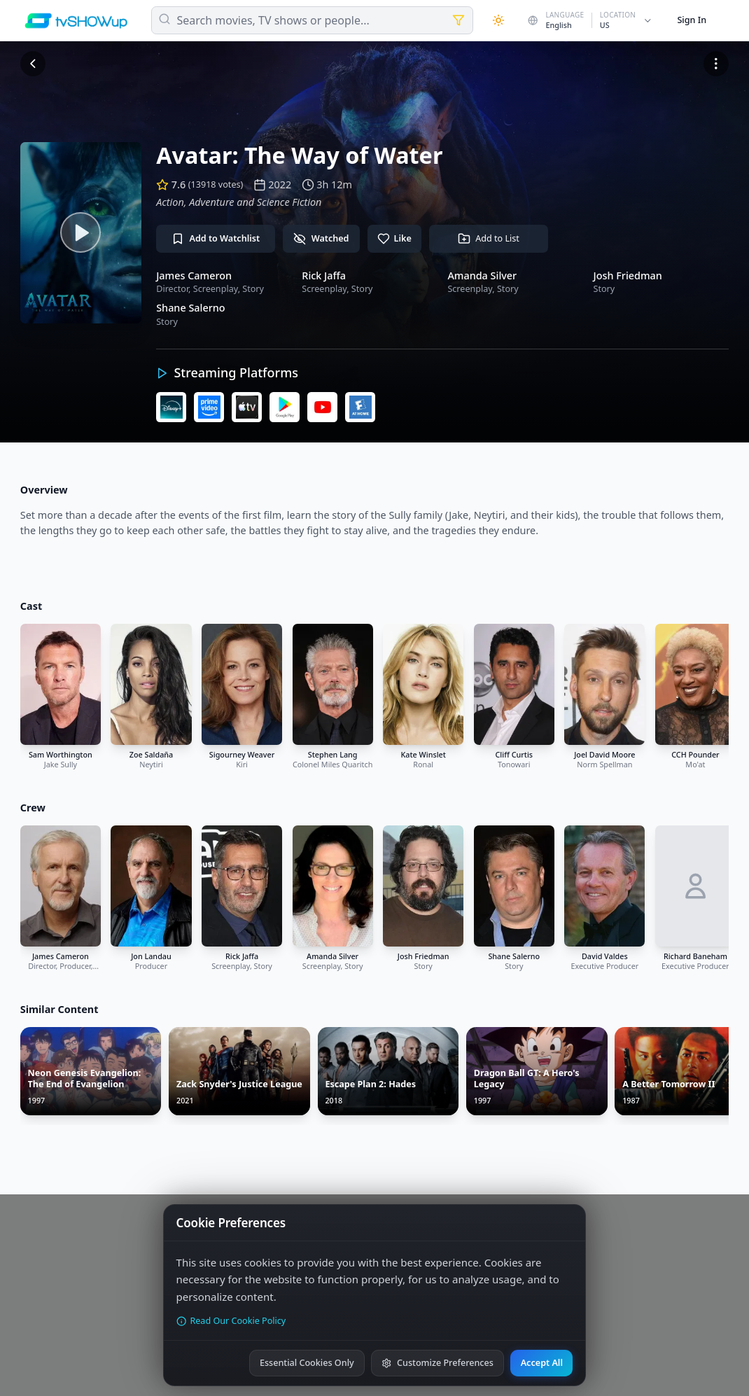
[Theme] (498, 20)
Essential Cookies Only (307, 1363)
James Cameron (194, 275)
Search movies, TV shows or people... (273, 20)
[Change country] (590, 20)
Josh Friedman (627, 275)
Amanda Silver (482, 275)
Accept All (542, 1363)
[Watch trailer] (80, 232)
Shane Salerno (190, 307)
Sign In (691, 20)
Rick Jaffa (324, 275)
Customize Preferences (437, 1363)
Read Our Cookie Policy (231, 1321)
